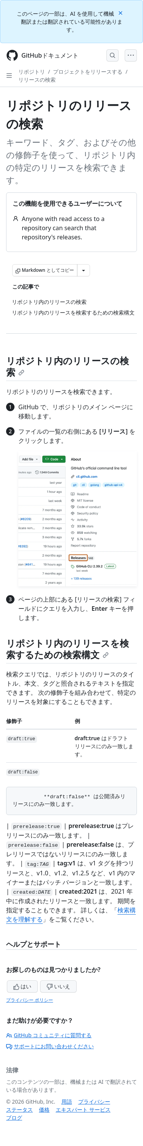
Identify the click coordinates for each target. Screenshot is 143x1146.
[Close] (121, 12)
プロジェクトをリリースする (87, 71)
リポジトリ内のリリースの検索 (67, 366)
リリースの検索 (37, 79)
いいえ (58, 986)
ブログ (14, 1117)
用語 (66, 1101)
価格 (44, 1109)
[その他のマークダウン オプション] (83, 270)
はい (22, 986)
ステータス (19, 1109)
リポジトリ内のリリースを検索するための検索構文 (67, 649)
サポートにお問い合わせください (50, 1046)
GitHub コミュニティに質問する (49, 1035)
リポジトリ (31, 71)
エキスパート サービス (83, 1109)
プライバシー (94, 1101)
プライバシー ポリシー (29, 1000)
